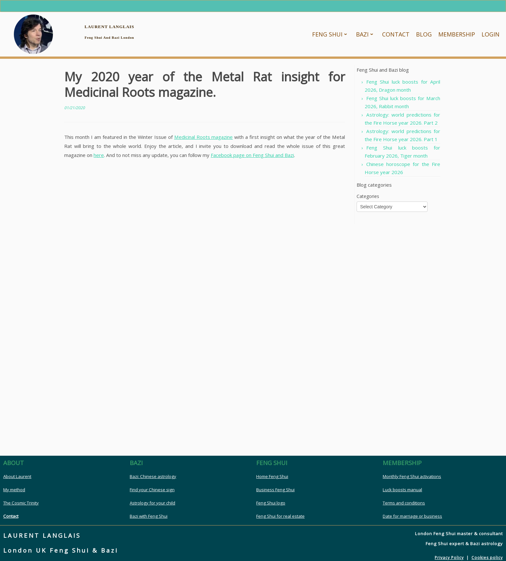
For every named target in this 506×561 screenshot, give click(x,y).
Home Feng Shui (272, 477)
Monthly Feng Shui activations (412, 477)
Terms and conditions (404, 504)
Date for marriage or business (412, 517)
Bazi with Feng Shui (148, 517)
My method (14, 490)
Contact (10, 517)
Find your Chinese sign (152, 490)
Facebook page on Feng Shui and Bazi (252, 156)
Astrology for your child (152, 504)
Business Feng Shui (275, 490)
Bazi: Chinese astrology (153, 477)
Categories (368, 197)
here (99, 156)
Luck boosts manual (402, 490)
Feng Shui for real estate (280, 517)
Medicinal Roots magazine (203, 138)
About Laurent (17, 477)
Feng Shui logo (270, 504)
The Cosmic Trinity (21, 504)
